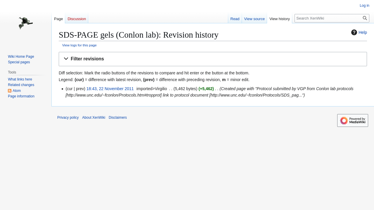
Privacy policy (68, 118)
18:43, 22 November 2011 (110, 88)
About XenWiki (93, 118)
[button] (213, 59)
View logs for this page (79, 45)
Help (358, 32)
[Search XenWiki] (332, 18)
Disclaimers (118, 118)
